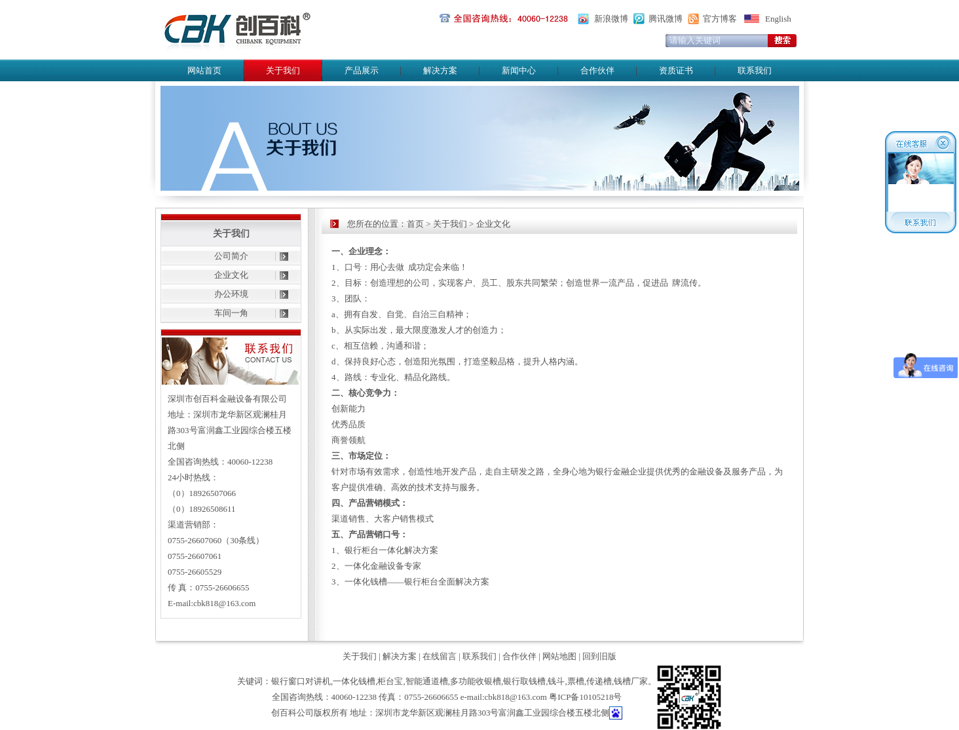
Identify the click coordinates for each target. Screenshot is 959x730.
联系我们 (755, 70)
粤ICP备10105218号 (585, 697)
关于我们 (450, 224)
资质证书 (676, 70)
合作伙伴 (597, 70)
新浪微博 (611, 19)
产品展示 (362, 70)
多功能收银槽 (475, 681)
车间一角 (231, 313)
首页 (415, 224)
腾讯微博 (666, 19)
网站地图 (559, 656)
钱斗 (556, 681)
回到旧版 (599, 656)
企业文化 (231, 275)
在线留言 (440, 656)
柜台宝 (390, 681)
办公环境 (231, 294)
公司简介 (231, 256)
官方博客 (720, 19)
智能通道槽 (426, 681)
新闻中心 (519, 70)
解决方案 (440, 70)
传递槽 (599, 681)
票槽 (575, 681)
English (778, 19)
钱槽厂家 (631, 681)
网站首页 (204, 70)
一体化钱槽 (354, 681)
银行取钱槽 (524, 681)
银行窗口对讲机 (301, 681)
